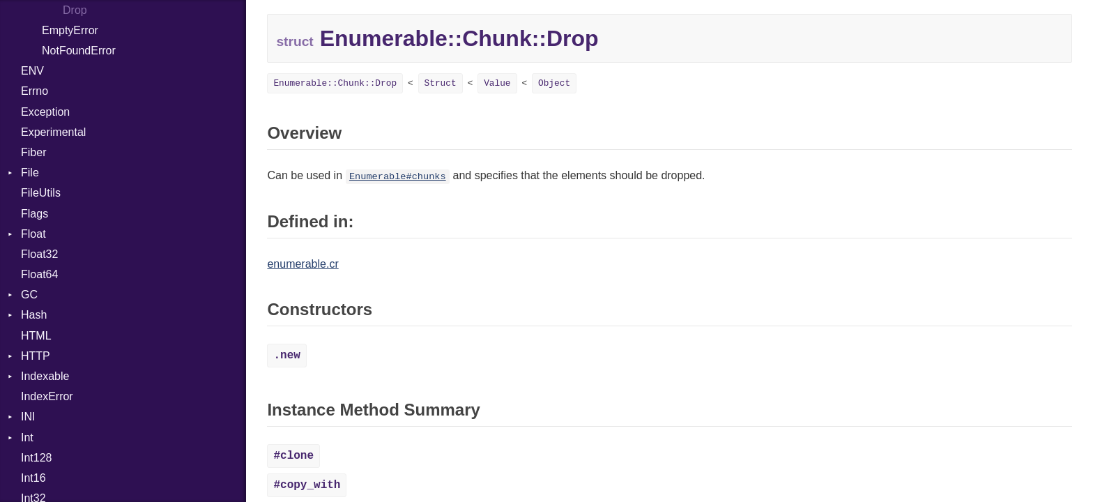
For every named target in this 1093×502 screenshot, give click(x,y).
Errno (34, 91)
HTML (36, 336)
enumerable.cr (302, 264)
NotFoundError (79, 50)
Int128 (36, 458)
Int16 (33, 478)
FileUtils (41, 193)
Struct (441, 83)
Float (33, 234)
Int (27, 437)
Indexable (45, 376)
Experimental (53, 132)
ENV (32, 71)
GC (29, 295)
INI (28, 417)
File (30, 172)
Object (554, 83)
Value (497, 83)
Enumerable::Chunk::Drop (335, 83)
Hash (34, 315)
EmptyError (70, 30)
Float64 (39, 274)
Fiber (33, 152)
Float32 (39, 254)
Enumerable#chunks (397, 177)
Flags (34, 214)
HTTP (35, 356)
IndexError (47, 396)
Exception (45, 112)
